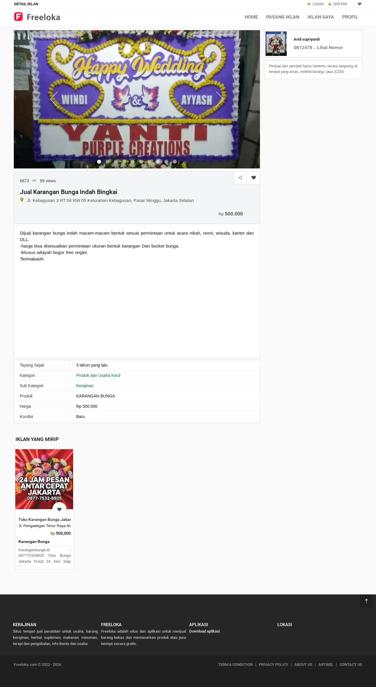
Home (251, 17)
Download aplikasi (204, 631)
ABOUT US (303, 664)
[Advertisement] (137, 309)
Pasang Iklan (282, 17)
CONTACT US (351, 664)
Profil (350, 17)
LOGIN (318, 4)
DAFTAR (340, 4)
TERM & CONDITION (235, 664)
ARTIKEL (325, 664)
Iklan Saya (321, 17)
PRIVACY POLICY (273, 664)
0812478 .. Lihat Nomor (318, 47)
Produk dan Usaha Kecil (98, 375)
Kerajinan (84, 385)
